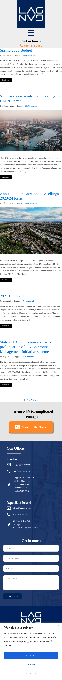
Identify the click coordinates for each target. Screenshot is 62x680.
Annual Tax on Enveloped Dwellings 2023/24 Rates (29, 196)
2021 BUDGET (12, 296)
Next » (35, 400)
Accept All (31, 655)
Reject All (31, 673)
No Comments (29, 55)
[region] (31, 651)
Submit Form (12, 596)
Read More (5, 80)
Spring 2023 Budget (16, 50)
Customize (31, 664)
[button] (31, 427)
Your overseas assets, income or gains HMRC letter (30, 98)
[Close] (59, 625)
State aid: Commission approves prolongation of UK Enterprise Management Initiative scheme (25, 347)
